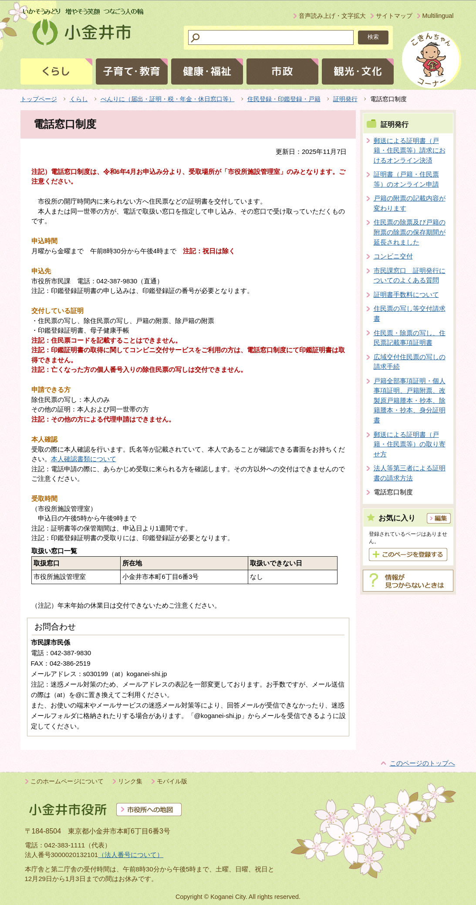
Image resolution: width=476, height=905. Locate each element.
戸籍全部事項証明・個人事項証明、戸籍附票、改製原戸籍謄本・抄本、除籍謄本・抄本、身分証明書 (410, 400)
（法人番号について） (130, 854)
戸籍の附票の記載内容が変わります (410, 203)
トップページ (38, 98)
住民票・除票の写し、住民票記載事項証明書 (410, 338)
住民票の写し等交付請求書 (410, 313)
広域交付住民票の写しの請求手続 (410, 362)
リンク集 (130, 781)
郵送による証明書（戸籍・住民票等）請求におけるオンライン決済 (410, 150)
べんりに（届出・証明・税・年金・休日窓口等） (168, 98)
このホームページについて (67, 781)
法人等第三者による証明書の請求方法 (410, 473)
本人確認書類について (83, 459)
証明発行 (345, 98)
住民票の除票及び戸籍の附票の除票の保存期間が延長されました (410, 231)
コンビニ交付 (393, 256)
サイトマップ (394, 15)
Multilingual (438, 15)
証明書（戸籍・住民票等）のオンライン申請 (406, 179)
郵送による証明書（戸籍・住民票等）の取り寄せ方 (410, 444)
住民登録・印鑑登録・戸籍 (284, 98)
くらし (79, 98)
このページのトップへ (422, 763)
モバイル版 (172, 781)
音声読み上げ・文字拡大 (332, 15)
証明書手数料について (406, 294)
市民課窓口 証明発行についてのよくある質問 (410, 275)
